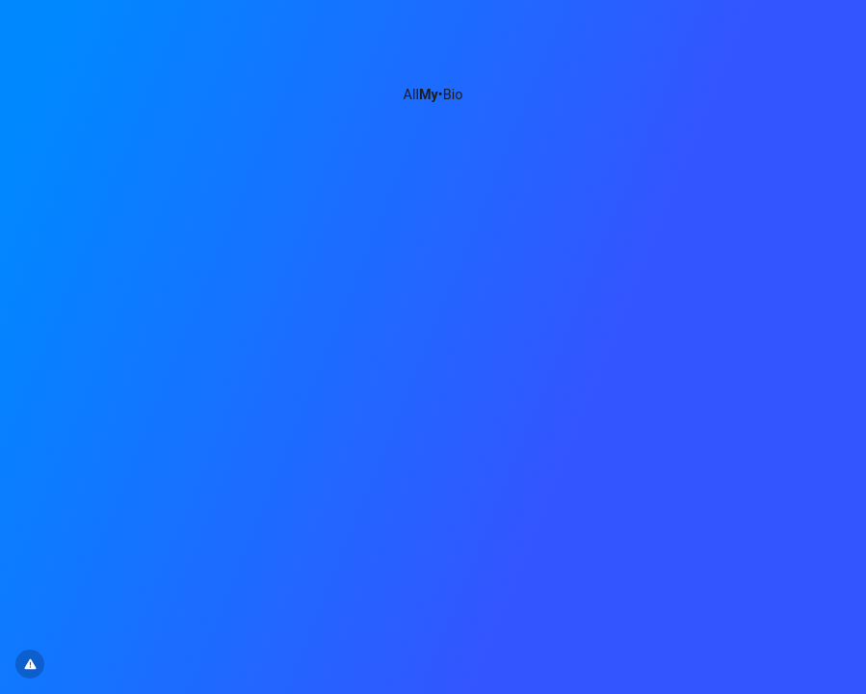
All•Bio (433, 95)
